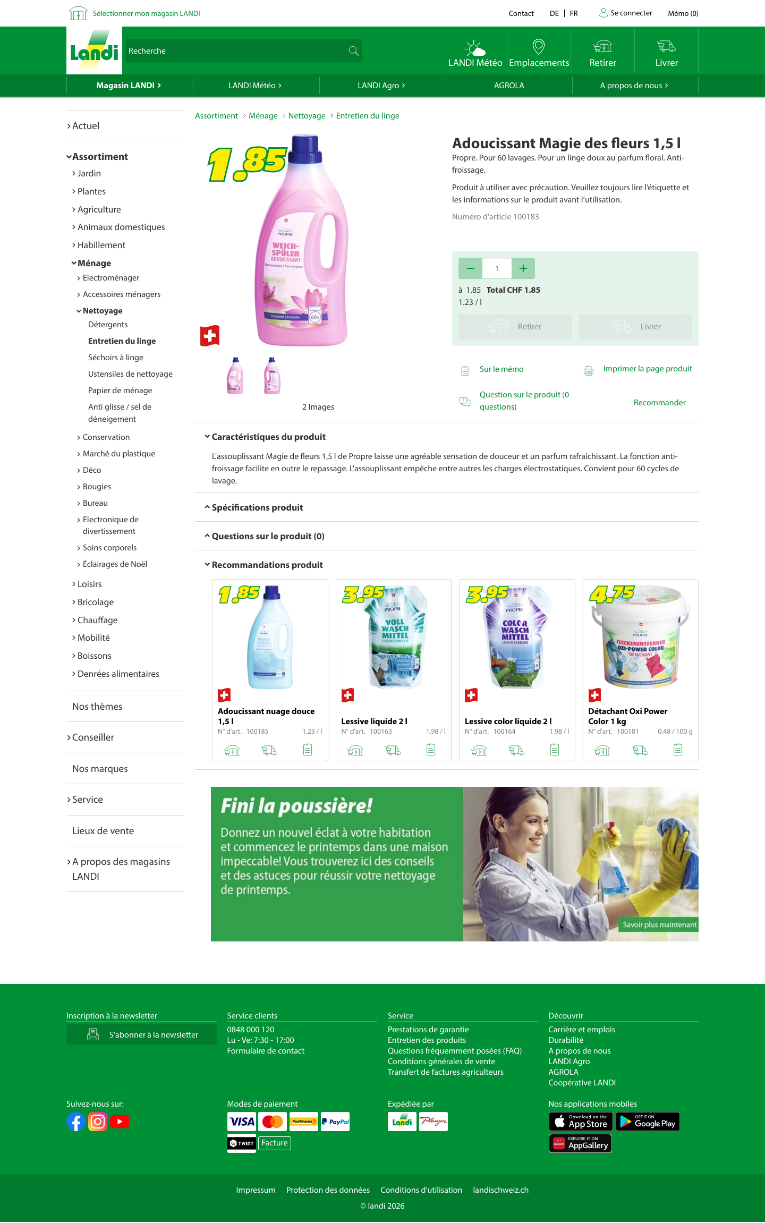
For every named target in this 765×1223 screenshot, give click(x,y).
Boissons (95, 655)
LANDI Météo (252, 85)
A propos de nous (631, 85)
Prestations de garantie (428, 1029)
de (554, 13)
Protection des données (328, 1190)
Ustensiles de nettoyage (130, 374)
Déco (92, 470)
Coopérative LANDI (582, 1082)
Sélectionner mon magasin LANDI (146, 13)
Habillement (101, 245)
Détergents (108, 324)
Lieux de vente (103, 830)
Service (87, 799)
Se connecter (631, 12)
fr (574, 13)
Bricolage (96, 602)
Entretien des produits (427, 1040)
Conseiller (93, 737)
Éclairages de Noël (115, 564)
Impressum (256, 1190)
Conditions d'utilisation (421, 1190)
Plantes (92, 191)
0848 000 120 (251, 1029)
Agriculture (99, 209)
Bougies (97, 486)
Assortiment (100, 156)
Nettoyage (103, 310)
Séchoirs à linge (115, 357)
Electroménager (111, 278)
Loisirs (90, 583)
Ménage (94, 263)
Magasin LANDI (126, 85)
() (683, 13)
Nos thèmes (97, 706)
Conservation (106, 437)
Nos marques (100, 768)
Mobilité (94, 637)
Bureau (95, 503)
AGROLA (509, 85)
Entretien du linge (122, 341)
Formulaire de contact (266, 1051)
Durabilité (566, 1040)
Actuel (85, 125)
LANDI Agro (378, 85)
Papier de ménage (120, 390)
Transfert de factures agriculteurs (446, 1072)
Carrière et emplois (582, 1029)
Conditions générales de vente (441, 1061)
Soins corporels (110, 547)
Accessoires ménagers (121, 294)
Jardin (89, 173)
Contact (521, 13)
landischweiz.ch (501, 1190)
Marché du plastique (119, 453)
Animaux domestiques (121, 226)
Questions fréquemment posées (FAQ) (455, 1051)
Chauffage (98, 620)
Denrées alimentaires (118, 673)
